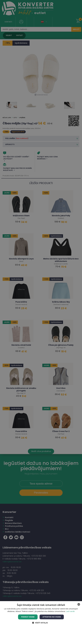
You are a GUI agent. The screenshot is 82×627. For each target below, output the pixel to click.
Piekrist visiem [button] (27, 617)
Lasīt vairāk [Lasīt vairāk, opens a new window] (70, 611)
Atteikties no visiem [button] (52, 617)
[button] (41, 622)
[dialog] (41, 313)
